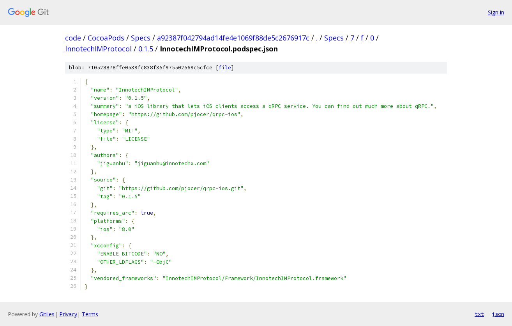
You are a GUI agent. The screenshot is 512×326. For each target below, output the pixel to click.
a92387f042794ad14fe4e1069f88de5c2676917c (233, 37)
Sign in (496, 12)
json (498, 313)
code (73, 37)
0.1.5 (145, 48)
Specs (140, 37)
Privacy (68, 314)
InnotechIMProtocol (98, 48)
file (225, 67)
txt (479, 313)
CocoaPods (106, 37)
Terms (90, 314)
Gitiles (47, 314)
